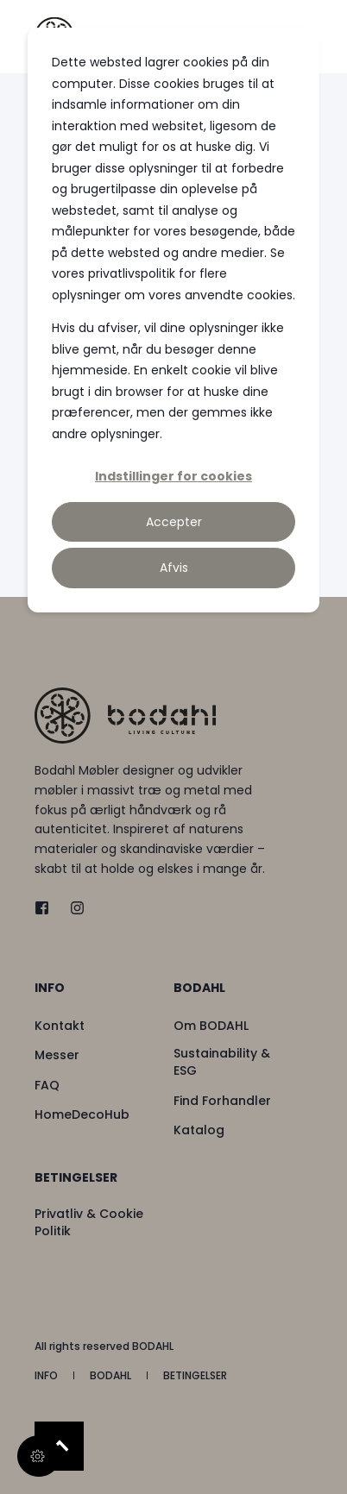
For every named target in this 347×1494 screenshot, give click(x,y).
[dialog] (173, 320)
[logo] (125, 715)
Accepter (174, 521)
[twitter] (47, 908)
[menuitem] (100, 996)
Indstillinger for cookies (173, 476)
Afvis (174, 567)
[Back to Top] (59, 1446)
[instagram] (72, 908)
